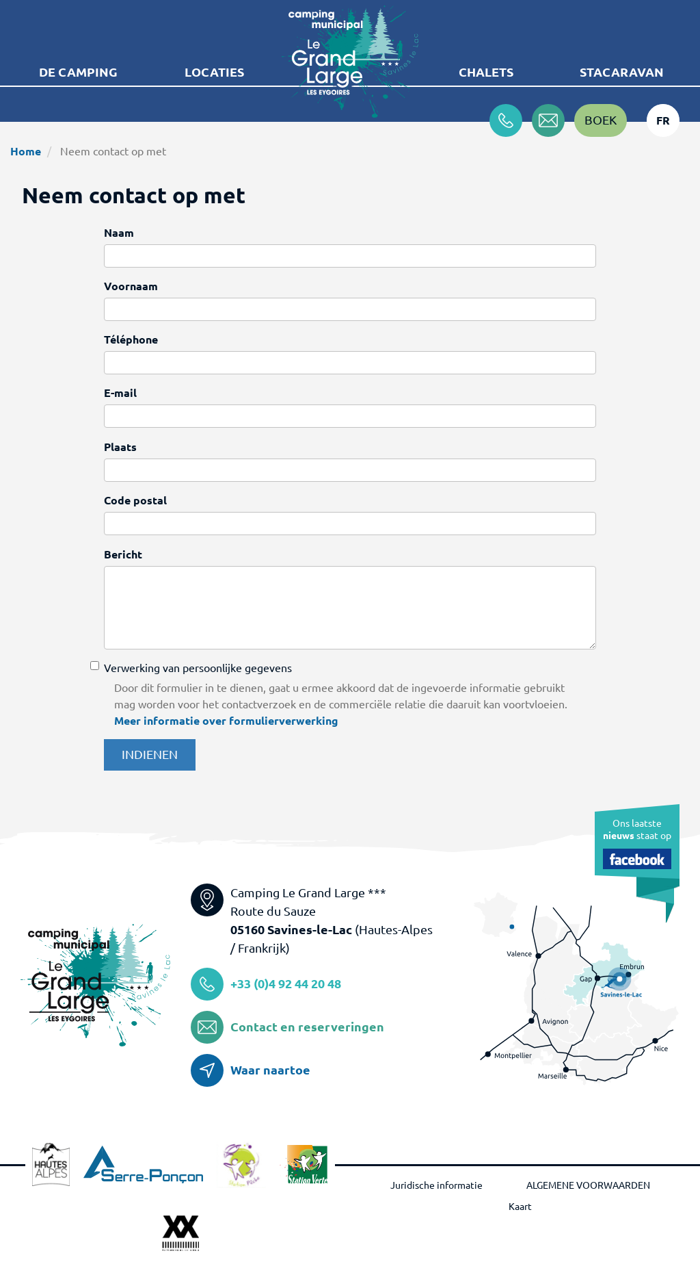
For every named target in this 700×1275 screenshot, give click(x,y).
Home (25, 151)
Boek (600, 120)
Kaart (520, 1206)
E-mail (120, 393)
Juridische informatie (436, 1185)
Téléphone (131, 339)
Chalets (486, 72)
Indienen (150, 754)
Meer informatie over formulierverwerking (226, 720)
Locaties (214, 72)
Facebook (637, 859)
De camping (78, 72)
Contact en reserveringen (307, 1026)
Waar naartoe (270, 1070)
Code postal (135, 500)
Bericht (123, 554)
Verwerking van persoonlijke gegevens (198, 668)
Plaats (120, 447)
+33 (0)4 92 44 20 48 (285, 983)
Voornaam (131, 286)
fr (663, 120)
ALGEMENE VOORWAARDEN (588, 1185)
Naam (119, 233)
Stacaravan (622, 72)
